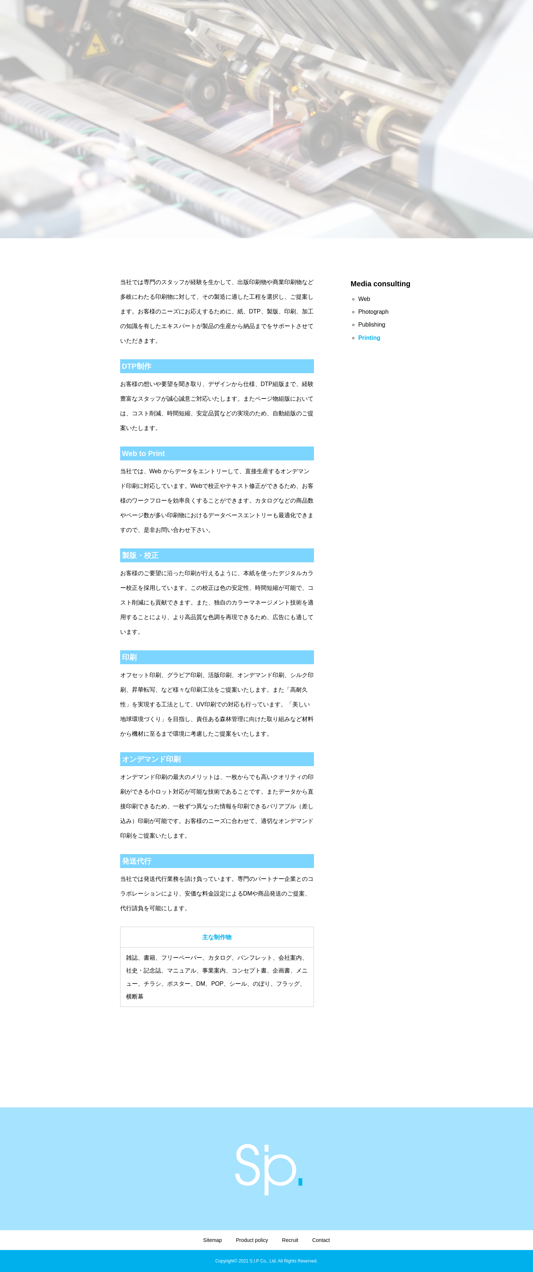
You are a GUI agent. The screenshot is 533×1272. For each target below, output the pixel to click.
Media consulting (380, 284)
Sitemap (212, 1240)
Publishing (371, 324)
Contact (321, 1240)
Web (364, 299)
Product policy (252, 1240)
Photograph (373, 312)
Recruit (290, 1240)
